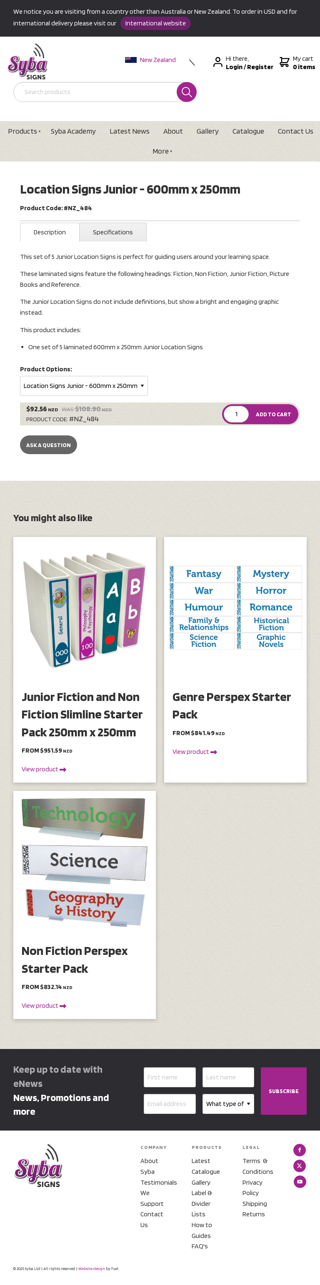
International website (155, 23)
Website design (91, 1268)
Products (22, 131)
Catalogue (248, 131)
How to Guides (202, 1230)
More (160, 151)
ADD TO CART (273, 414)
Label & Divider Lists (202, 1203)
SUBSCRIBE (284, 1091)
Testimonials (155, 1182)
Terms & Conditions (257, 1166)
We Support (152, 1198)
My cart (296, 63)
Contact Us (151, 1219)
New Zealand (150, 60)
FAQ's (200, 1246)
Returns (253, 1214)
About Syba (149, 1166)
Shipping (254, 1204)
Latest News (130, 131)
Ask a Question (48, 445)
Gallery (208, 131)
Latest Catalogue (206, 1166)
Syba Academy (73, 131)
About (173, 131)
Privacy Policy (252, 1187)
